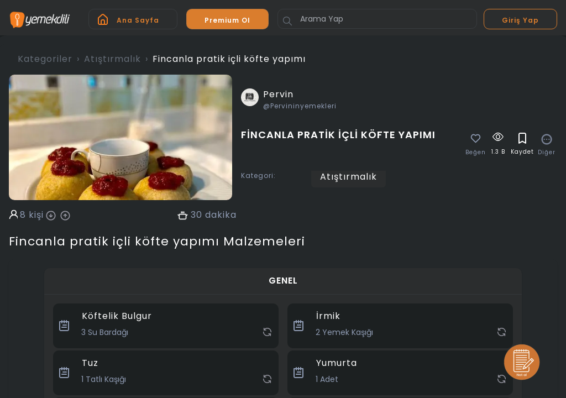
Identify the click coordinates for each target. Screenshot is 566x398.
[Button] (287, 21)
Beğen (475, 152)
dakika (221, 215)
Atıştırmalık (112, 59)
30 (196, 215)
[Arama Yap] (377, 19)
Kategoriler (45, 59)
